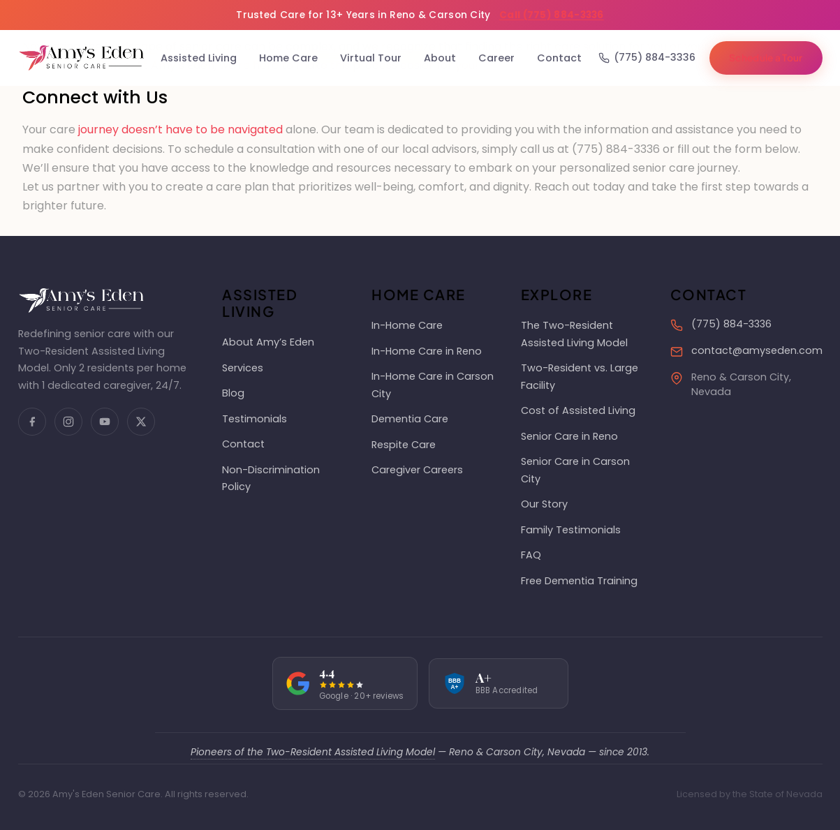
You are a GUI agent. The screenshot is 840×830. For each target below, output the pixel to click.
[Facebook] (32, 422)
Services (242, 368)
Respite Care (403, 445)
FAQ (531, 555)
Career (496, 58)
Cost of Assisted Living (578, 410)
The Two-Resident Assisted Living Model (574, 333)
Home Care (288, 58)
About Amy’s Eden (268, 342)
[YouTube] (105, 422)
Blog (233, 393)
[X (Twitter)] (141, 422)
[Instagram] (68, 422)
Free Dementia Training (579, 581)
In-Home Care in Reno (426, 351)
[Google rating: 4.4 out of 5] (345, 683)
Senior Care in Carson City (575, 469)
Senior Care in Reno (569, 436)
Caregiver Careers (417, 470)
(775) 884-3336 (646, 57)
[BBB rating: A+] (498, 683)
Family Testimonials (571, 530)
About (440, 58)
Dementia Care (409, 419)
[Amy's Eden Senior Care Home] (81, 58)
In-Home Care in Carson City (432, 384)
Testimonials (254, 419)
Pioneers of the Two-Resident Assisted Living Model (313, 752)
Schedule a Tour (766, 58)
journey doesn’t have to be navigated (180, 129)
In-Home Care (407, 325)
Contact (559, 58)
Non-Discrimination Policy (271, 478)
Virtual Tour (370, 58)
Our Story (544, 504)
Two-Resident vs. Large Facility (579, 376)
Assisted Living (199, 58)
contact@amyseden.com (757, 350)
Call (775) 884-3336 (551, 15)
